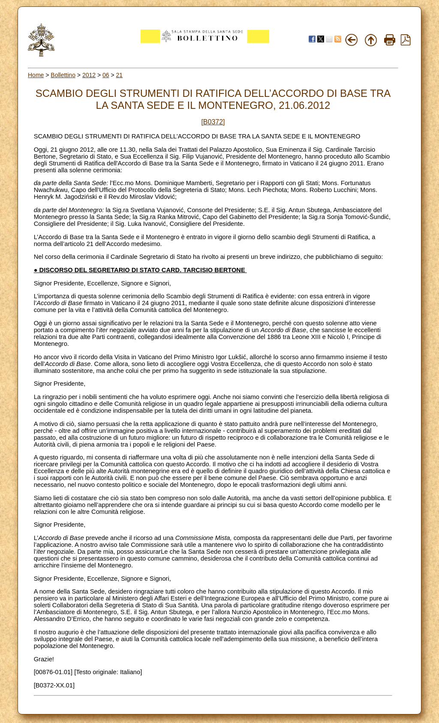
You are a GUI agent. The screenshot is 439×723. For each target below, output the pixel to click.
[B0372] (213, 122)
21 (119, 75)
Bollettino (63, 75)
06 (105, 75)
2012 (89, 75)
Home (36, 75)
